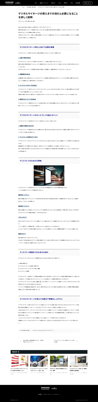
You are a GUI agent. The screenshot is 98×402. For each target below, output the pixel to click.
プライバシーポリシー (47, 394)
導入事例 (58, 372)
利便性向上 (19, 372)
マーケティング (79, 372)
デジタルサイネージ (50, 330)
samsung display (42, 330)
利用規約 (40, 394)
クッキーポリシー (56, 394)
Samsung (35, 330)
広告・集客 (27, 21)
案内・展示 (32, 21)
